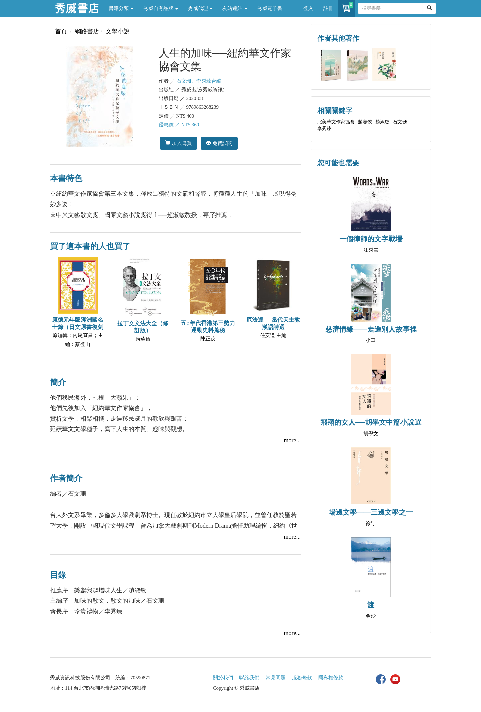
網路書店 (87, 31)
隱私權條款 (330, 677)
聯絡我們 (249, 677)
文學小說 (118, 31)
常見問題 (276, 677)
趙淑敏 (382, 121)
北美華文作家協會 (336, 121)
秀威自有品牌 (160, 8)
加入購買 (178, 143)
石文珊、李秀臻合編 (198, 81)
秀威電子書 (269, 8)
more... (292, 440)
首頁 (61, 31)
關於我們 (223, 677)
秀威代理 (200, 8)
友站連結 (234, 8)
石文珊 (400, 121)
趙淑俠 (365, 121)
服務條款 (302, 677)
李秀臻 (324, 128)
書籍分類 (121, 8)
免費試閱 (219, 143)
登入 (308, 8)
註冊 (328, 8)
